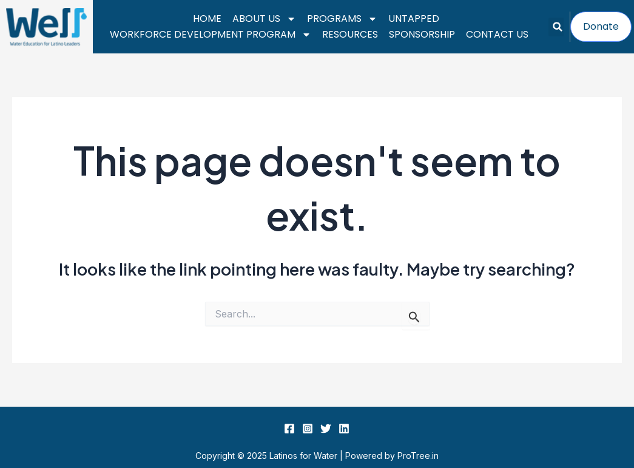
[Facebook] (289, 428)
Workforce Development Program (210, 34)
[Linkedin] (344, 428)
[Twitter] (325, 428)
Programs (342, 19)
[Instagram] (307, 428)
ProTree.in (418, 455)
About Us (264, 19)
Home (207, 18)
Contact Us (497, 34)
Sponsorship (422, 34)
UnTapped (413, 18)
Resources (350, 34)
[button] (557, 27)
